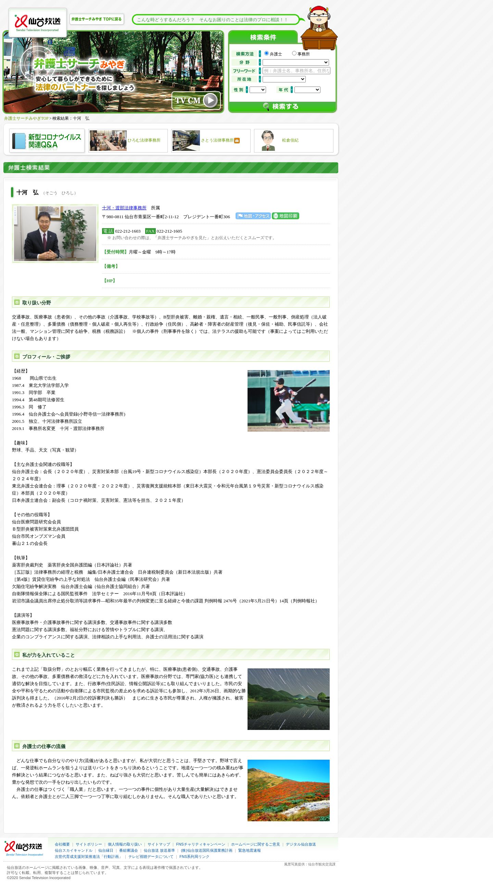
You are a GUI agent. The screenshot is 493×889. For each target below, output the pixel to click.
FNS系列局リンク (194, 856)
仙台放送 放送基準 (159, 850)
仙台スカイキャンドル (73, 850)
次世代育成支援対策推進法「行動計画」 (89, 856)
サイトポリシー (89, 844)
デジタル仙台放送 (301, 844)
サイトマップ (159, 844)
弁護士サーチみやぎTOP (26, 118)
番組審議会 (128, 850)
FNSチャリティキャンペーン (200, 844)
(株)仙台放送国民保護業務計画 (206, 850)
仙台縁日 (105, 850)
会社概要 (62, 844)
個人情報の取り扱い (125, 844)
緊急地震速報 (249, 850)
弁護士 (280, 54)
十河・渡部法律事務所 (124, 207)
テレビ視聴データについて (151, 856)
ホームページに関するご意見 (255, 844)
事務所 (304, 54)
